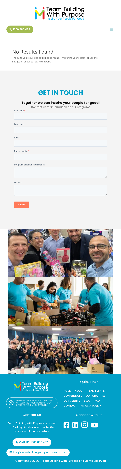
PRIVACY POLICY (91, 406)
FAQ (97, 401)
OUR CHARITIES (95, 396)
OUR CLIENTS (72, 401)
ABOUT (79, 391)
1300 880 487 (21, 29)
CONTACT (70, 406)
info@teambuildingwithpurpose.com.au (39, 452)
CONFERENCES (73, 396)
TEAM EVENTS (96, 391)
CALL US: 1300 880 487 (33, 442)
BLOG (87, 401)
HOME (67, 391)
